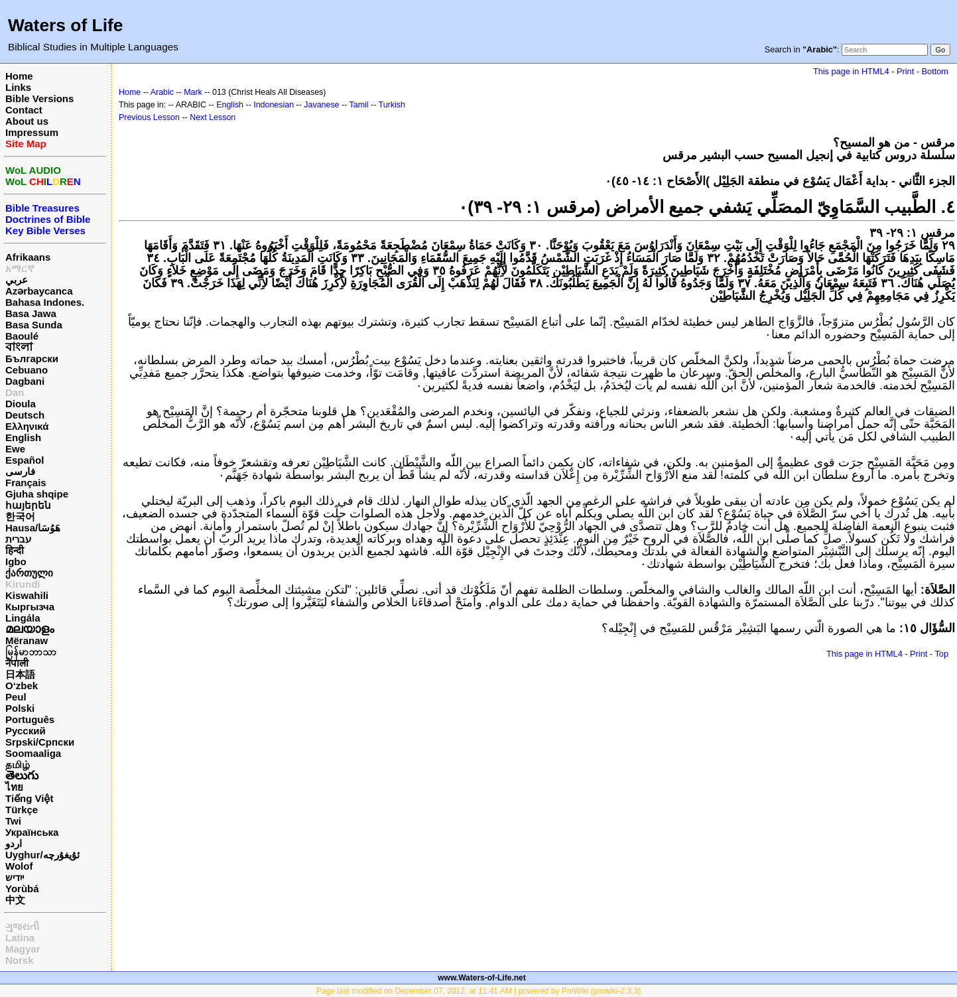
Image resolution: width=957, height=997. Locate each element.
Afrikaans (27, 257)
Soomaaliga (33, 753)
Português (29, 719)
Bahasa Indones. (44, 302)
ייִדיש (14, 877)
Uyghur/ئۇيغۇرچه (42, 854)
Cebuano (26, 369)
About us (26, 121)
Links (18, 87)
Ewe (15, 448)
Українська (31, 832)
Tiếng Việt (29, 798)
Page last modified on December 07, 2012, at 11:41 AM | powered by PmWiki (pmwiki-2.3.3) (478, 991)
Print (905, 71)
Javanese (321, 104)
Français (25, 482)
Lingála (22, 618)
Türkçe (21, 809)
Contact (23, 109)
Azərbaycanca (39, 291)
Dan (14, 392)
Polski (19, 708)
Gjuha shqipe (36, 493)
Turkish (392, 104)
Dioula (20, 403)
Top (941, 654)
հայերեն (28, 505)
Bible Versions (39, 98)
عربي (16, 279)
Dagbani (24, 381)
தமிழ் (17, 764)
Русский (25, 730)
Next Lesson (212, 117)
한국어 (20, 516)
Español (24, 460)
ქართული (29, 572)
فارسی (20, 471)
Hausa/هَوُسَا (32, 527)
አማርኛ (19, 268)
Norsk (19, 960)
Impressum (31, 132)
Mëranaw (26, 640)
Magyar (22, 949)
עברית (18, 539)
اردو (13, 843)
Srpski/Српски (39, 742)
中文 (15, 899)
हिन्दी (14, 550)
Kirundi (22, 584)
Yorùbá (22, 888)
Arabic (162, 92)
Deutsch (24, 415)
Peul (16, 696)
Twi (13, 821)
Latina (19, 937)
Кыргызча (29, 606)
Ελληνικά (26, 426)
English (23, 437)
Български (31, 358)
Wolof (18, 866)
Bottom (935, 71)
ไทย (14, 787)
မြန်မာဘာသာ (30, 651)
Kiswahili (26, 595)
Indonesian (273, 104)
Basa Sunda (33, 324)
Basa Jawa (30, 313)
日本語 (20, 674)
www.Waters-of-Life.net (481, 977)
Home (19, 76)
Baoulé (21, 336)
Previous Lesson (149, 117)
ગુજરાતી (22, 926)
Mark (193, 92)
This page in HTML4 (851, 71)
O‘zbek (21, 685)
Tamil (359, 104)
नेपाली (17, 663)
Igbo (16, 561)
